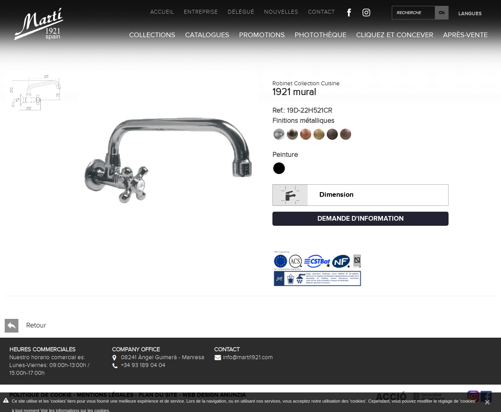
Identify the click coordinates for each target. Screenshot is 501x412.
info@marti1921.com (243, 357)
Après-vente (465, 35)
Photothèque (320, 35)
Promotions (262, 35)
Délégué (241, 12)
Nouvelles (281, 12)
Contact (321, 12)
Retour (25, 326)
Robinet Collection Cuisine (306, 83)
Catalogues (207, 35)
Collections (152, 35)
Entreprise (201, 12)
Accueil (162, 12)
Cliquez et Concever (394, 35)
